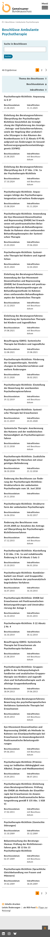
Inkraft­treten (37, 89)
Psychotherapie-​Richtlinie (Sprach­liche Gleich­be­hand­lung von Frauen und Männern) (25, 872)
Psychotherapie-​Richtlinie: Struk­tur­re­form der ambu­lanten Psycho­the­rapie (24, 505)
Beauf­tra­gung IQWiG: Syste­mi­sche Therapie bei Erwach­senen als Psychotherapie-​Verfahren (22, 645)
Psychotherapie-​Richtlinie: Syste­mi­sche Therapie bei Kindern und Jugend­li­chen (25, 255)
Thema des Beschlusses (31, 78)
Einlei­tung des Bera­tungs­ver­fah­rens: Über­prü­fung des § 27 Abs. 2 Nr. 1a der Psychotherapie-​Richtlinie (23, 170)
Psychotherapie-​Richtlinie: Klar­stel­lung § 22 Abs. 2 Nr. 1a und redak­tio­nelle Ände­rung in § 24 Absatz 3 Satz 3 (25, 554)
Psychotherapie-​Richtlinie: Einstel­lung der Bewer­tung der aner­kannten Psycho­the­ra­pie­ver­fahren (24, 388)
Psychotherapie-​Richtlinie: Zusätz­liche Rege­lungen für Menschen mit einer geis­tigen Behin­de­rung (24, 460)
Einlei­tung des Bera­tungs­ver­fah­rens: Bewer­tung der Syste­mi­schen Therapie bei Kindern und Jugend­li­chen (24, 319)
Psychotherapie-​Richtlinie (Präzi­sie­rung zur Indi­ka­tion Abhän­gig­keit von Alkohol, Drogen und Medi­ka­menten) (24, 765)
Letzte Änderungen (11, 907)
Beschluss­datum (35, 84)
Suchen (8, 56)
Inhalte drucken (12, 904)
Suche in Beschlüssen (15, 43)
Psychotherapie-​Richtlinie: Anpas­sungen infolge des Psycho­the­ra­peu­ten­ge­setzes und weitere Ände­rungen (24, 195)
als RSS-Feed (29, 907)
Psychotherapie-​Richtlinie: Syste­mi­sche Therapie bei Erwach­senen (23, 411)
